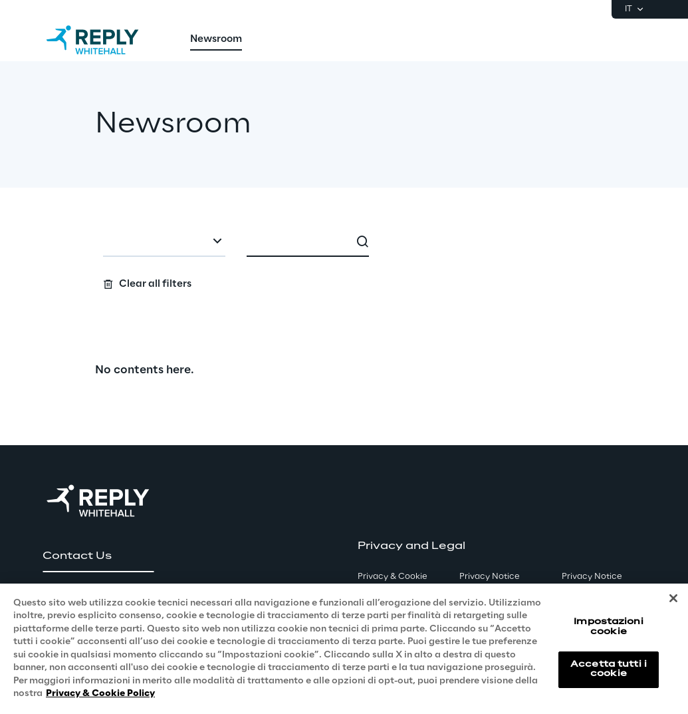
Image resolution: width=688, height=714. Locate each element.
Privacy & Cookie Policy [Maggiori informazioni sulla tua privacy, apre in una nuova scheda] (100, 694)
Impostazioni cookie (608, 626)
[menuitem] (216, 40)
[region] (344, 649)
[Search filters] (344, 259)
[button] (98, 556)
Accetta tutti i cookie (608, 669)
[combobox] (164, 242)
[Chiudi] (673, 598)
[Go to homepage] (106, 40)
